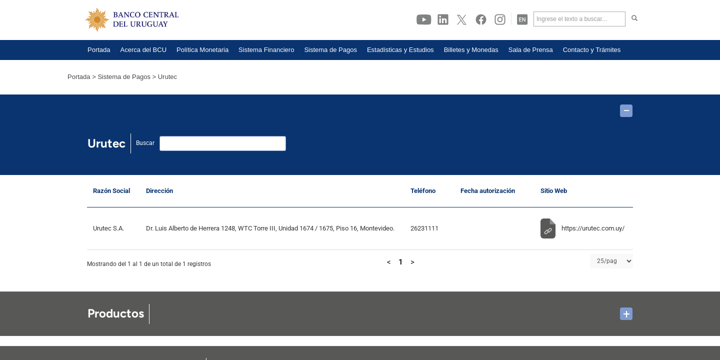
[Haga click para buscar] (635, 19)
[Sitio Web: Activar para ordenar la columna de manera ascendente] (583, 191)
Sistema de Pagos (124, 76)
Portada (79, 76)
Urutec (167, 76)
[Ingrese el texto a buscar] (580, 19)
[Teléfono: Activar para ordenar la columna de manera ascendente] (429, 191)
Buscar (145, 143)
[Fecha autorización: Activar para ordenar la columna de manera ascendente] (494, 191)
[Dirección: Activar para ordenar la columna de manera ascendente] (272, 191)
